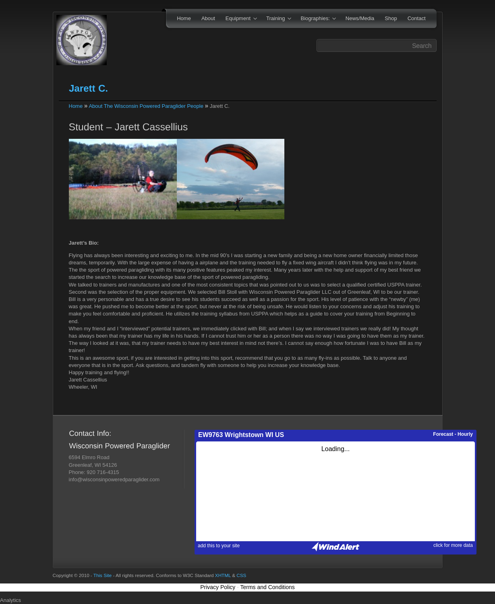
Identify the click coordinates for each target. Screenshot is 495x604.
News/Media (360, 18)
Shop (391, 18)
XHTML (223, 575)
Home (184, 18)
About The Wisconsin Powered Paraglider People (146, 106)
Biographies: (316, 19)
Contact (417, 18)
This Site (102, 575)
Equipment (238, 19)
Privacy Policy (217, 587)
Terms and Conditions (267, 587)
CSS (241, 575)
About (208, 18)
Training (276, 19)
